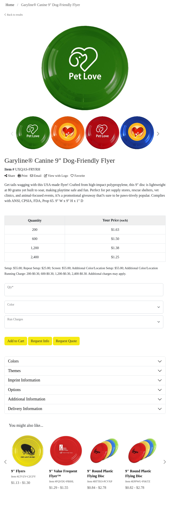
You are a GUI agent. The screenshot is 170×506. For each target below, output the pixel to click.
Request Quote (66, 341)
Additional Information (26, 399)
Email (35, 175)
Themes (14, 371)
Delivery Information (25, 408)
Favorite (78, 175)
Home (10, 5)
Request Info (40, 341)
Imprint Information (24, 380)
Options (14, 389)
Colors (13, 361)
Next (158, 134)
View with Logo (56, 175)
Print (23, 175)
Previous (12, 134)
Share (9, 175)
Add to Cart (15, 341)
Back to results (13, 14)
